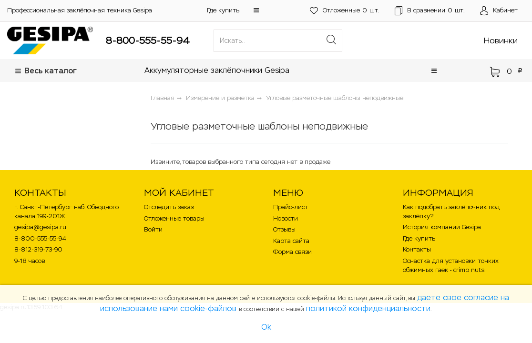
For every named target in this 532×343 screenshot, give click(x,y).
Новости (285, 218)
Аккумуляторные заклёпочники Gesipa (216, 70)
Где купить (223, 10)
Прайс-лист (290, 207)
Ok (266, 327)
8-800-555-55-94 (148, 40)
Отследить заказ (169, 207)
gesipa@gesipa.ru (40, 227)
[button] (256, 10)
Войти (153, 229)
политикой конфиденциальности (368, 308)
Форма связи (292, 252)
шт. (344, 10)
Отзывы (284, 229)
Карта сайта (291, 241)
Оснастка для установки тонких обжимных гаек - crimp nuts (451, 265)
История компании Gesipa (442, 227)
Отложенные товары (174, 218)
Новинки (501, 40)
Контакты (417, 249)
